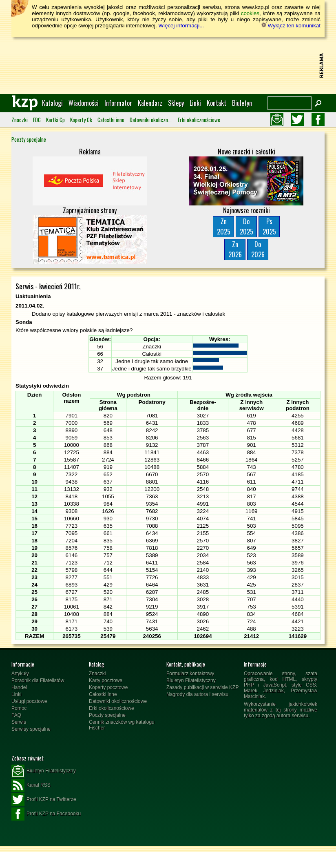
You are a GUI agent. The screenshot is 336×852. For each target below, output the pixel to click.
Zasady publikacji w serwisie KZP (202, 687)
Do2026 (258, 249)
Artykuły (20, 673)
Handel (19, 687)
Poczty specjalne (28, 139)
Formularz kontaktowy (190, 673)
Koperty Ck (81, 120)
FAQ (16, 715)
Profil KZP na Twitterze (43, 799)
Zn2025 (223, 226)
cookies (250, 13)
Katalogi (52, 103)
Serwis (18, 722)
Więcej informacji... (181, 25)
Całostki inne (110, 120)
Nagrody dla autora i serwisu (197, 694)
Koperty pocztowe (108, 687)
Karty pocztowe (105, 680)
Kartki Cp (55, 120)
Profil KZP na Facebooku (46, 814)
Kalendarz (150, 103)
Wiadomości (84, 103)
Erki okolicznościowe (199, 120)
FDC (37, 120)
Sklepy (176, 103)
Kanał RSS (31, 785)
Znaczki (19, 120)
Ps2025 (269, 226)
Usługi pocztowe (29, 701)
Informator (118, 103)
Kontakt (216, 103)
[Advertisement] (168, 65)
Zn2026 (235, 249)
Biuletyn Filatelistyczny (191, 680)
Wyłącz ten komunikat (291, 25)
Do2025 (246, 226)
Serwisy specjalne (31, 729)
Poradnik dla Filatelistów (37, 680)
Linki (195, 103)
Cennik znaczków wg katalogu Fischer (122, 725)
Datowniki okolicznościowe (151, 120)
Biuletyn (242, 103)
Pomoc (19, 708)
